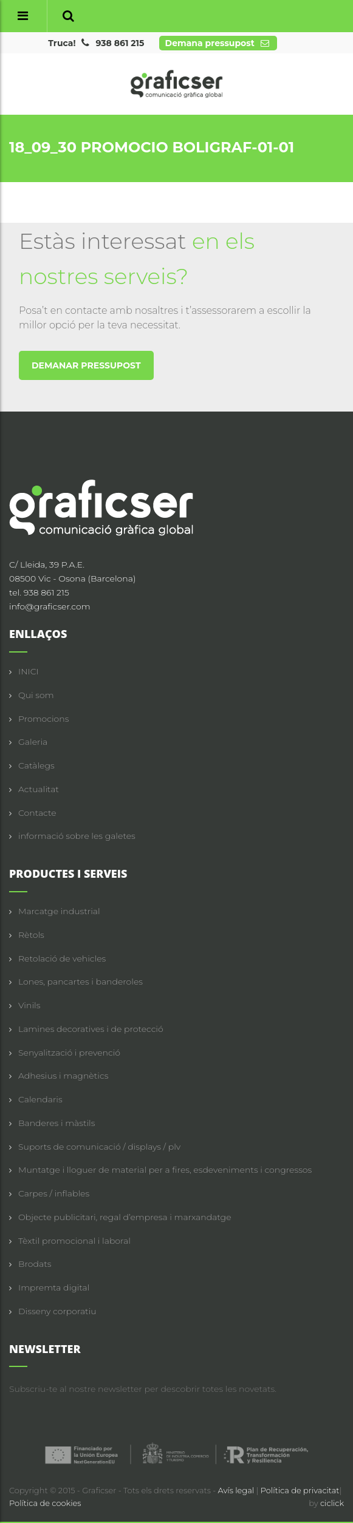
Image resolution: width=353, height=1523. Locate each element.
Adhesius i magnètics (63, 1075)
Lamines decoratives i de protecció (90, 1028)
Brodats (34, 1263)
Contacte (37, 812)
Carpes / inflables (53, 1193)
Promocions (43, 718)
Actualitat (38, 789)
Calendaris (40, 1099)
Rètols (31, 934)
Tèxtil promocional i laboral (74, 1240)
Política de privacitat (300, 1490)
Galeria (32, 741)
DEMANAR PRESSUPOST (86, 365)
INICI (28, 671)
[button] (68, 16)
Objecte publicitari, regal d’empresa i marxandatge (124, 1217)
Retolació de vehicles (62, 958)
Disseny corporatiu (57, 1311)
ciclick (332, 1503)
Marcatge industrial (59, 911)
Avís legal (237, 1490)
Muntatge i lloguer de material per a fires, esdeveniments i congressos (165, 1169)
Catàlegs (36, 765)
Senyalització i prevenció (69, 1052)
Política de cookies (45, 1503)
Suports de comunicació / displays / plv (99, 1146)
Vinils (29, 1005)
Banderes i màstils (56, 1123)
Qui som (36, 695)
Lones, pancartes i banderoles (80, 981)
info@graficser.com (50, 606)
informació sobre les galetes (76, 835)
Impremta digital (53, 1287)
